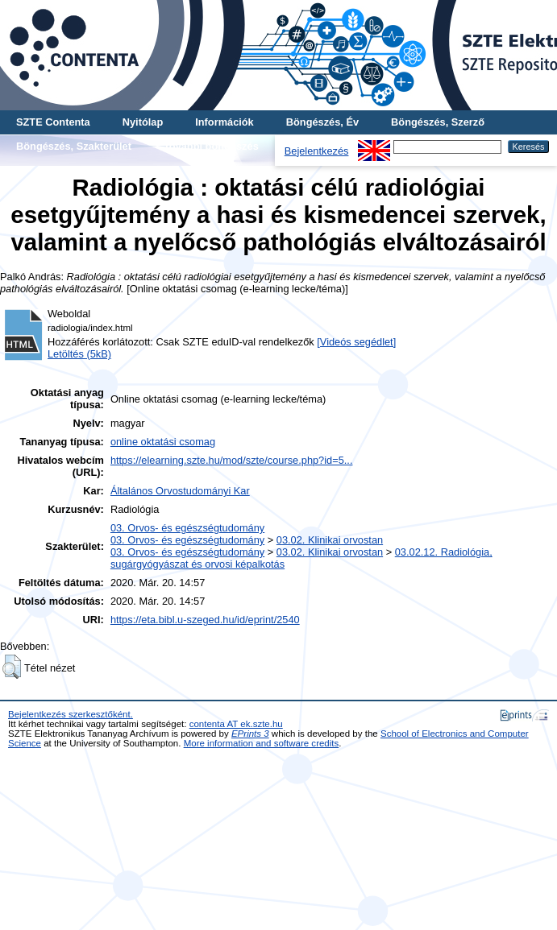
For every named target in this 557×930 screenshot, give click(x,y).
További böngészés (211, 146)
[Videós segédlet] (356, 342)
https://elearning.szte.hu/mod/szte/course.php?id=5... (231, 460)
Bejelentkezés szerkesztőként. (70, 714)
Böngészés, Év (322, 122)
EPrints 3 (250, 733)
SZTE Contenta (53, 122)
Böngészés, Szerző (437, 122)
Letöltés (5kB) (79, 354)
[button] (11, 667)
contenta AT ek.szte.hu (236, 724)
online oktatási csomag (162, 442)
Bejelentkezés (317, 151)
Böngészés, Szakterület (73, 146)
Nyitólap (143, 122)
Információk (224, 122)
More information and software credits (261, 743)
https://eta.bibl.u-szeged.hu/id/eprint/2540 (205, 620)
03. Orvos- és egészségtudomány (187, 528)
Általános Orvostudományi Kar (180, 491)
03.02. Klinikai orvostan (329, 540)
